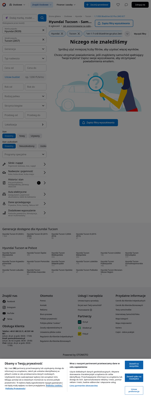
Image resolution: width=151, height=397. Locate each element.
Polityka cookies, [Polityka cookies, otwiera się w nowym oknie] (54, 385)
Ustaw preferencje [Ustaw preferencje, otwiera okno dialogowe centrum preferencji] (134, 390)
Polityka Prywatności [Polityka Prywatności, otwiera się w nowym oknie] (15, 388)
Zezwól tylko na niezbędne (134, 377)
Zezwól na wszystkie (134, 364)
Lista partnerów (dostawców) (84, 385)
